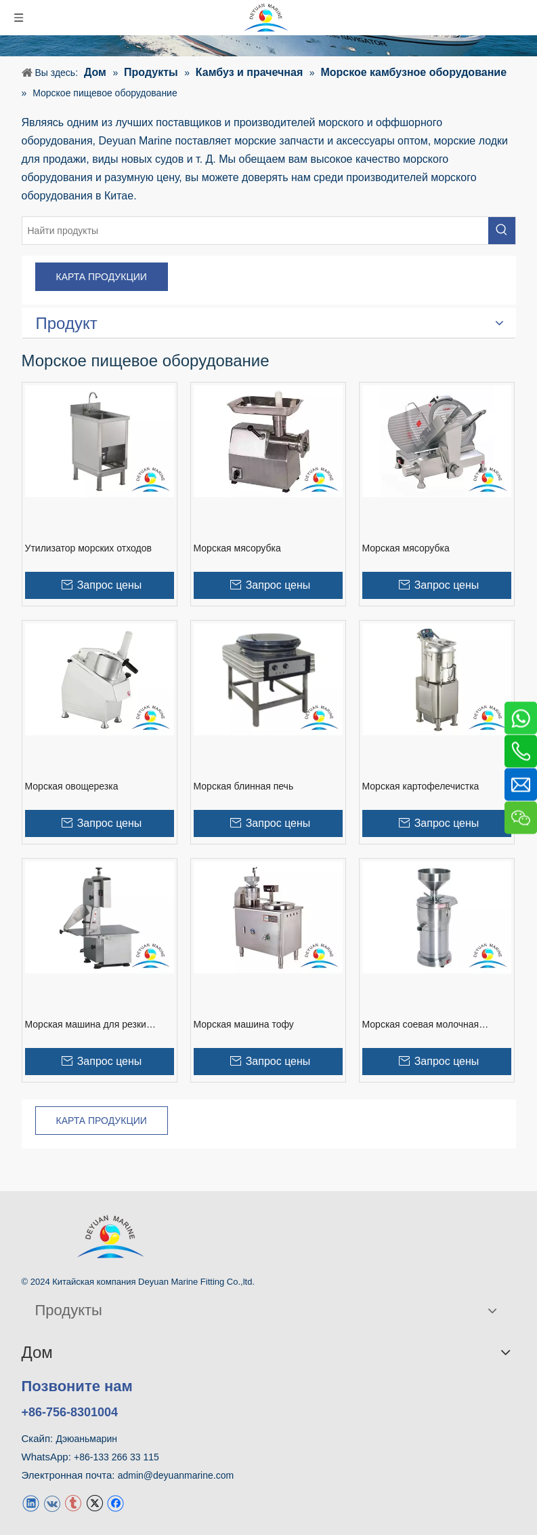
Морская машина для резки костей (85, 1025)
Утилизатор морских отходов (88, 548)
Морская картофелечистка (420, 786)
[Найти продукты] (255, 230)
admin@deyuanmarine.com (176, 1475)
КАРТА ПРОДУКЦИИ (101, 276)
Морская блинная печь (244, 786)
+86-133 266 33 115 (116, 1457)
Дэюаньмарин (86, 1438)
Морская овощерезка (72, 786)
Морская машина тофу (244, 1024)
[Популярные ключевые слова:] (501, 230)
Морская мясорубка (237, 548)
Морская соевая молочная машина (420, 1025)
